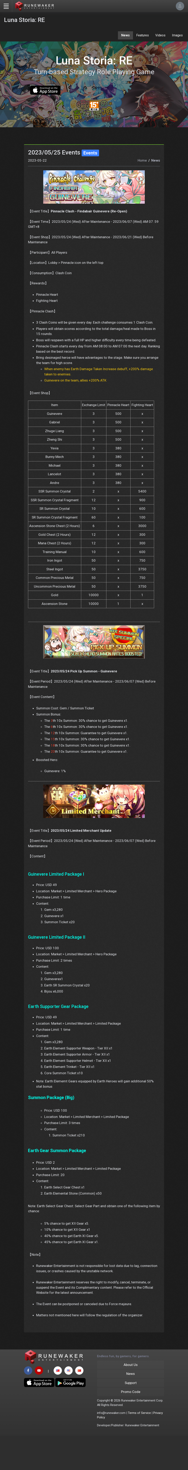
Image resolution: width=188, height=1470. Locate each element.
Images (177, 35)
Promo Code (130, 1426)
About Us (131, 1399)
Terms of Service (139, 1447)
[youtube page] (39, 1405)
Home (142, 191)
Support (131, 1417)
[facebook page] (28, 1405)
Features (142, 35)
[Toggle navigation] (6, 6)
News (125, 35)
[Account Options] (180, 6)
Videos (160, 35)
